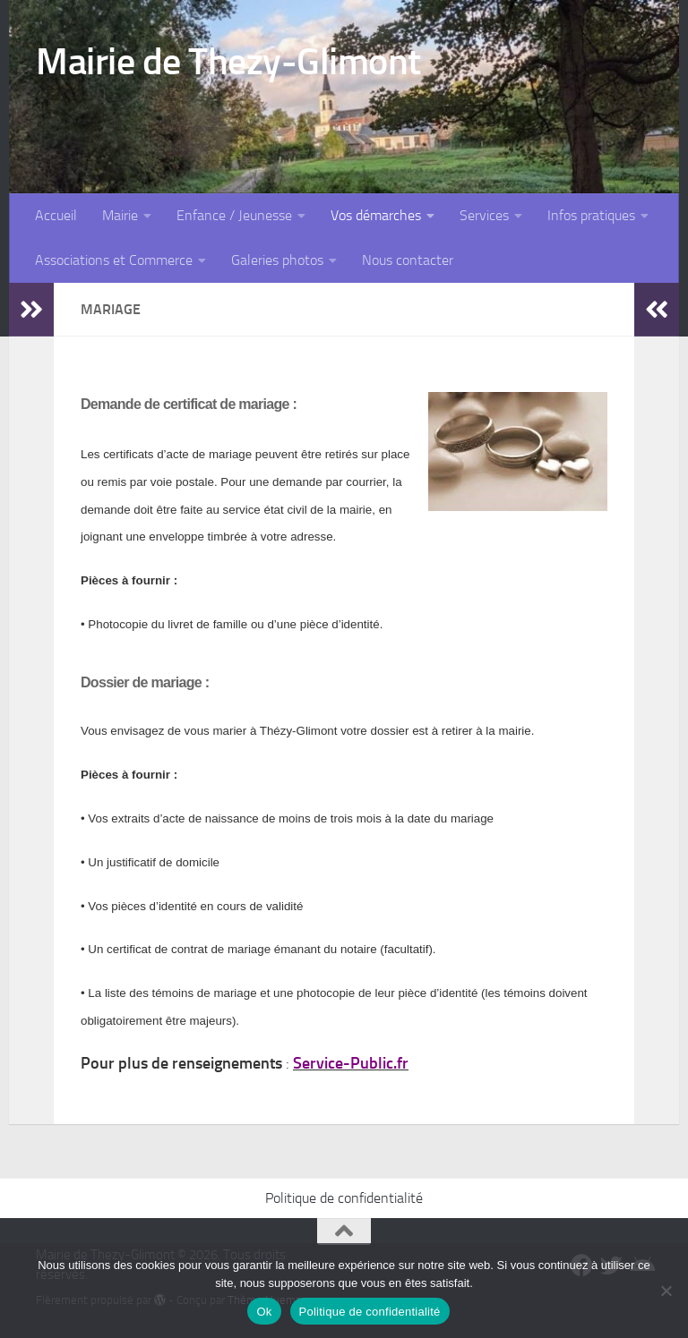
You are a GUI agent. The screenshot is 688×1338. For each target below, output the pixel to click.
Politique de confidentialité (344, 1197)
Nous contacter (407, 259)
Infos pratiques (591, 215)
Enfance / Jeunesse (234, 215)
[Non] (666, 1291)
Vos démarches (376, 215)
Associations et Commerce (114, 259)
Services (484, 215)
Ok (263, 1311)
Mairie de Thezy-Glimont (228, 61)
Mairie (120, 215)
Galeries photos (277, 259)
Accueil (56, 215)
